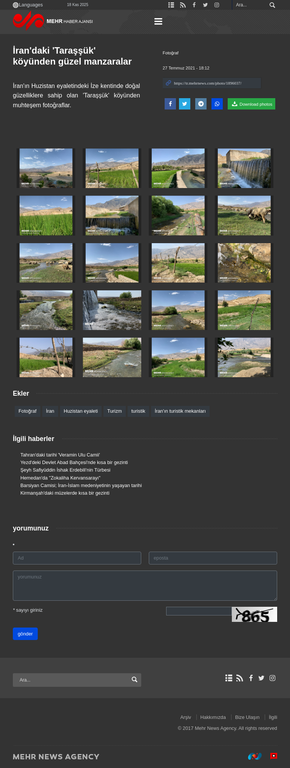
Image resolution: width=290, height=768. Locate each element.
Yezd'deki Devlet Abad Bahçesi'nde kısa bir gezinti (74, 462)
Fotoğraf (171, 53)
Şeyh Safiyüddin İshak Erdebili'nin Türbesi (65, 470)
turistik (138, 411)
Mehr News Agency (54, 22)
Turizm (114, 411)
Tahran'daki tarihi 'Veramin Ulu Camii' (60, 455)
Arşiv (185, 717)
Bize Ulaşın (247, 717)
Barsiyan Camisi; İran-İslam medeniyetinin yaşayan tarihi (81, 485)
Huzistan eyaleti (81, 411)
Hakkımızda (213, 717)
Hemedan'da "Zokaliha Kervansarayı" (60, 478)
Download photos (251, 104)
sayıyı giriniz (28, 610)
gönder (25, 634)
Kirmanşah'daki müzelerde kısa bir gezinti (65, 493)
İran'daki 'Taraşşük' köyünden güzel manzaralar (72, 55)
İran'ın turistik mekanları (180, 411)
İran (50, 411)
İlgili (273, 717)
